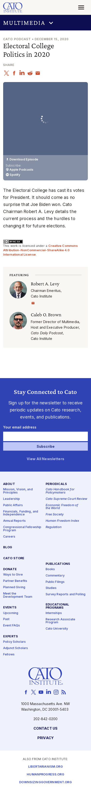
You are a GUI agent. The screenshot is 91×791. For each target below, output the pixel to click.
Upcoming (10, 613)
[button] (45, 23)
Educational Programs (57, 606)
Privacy (45, 738)
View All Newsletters (45, 459)
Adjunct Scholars (15, 648)
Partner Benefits (15, 581)
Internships (54, 613)
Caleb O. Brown (46, 314)
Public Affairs (13, 505)
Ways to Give (13, 575)
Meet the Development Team (17, 595)
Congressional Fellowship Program (22, 529)
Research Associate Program (60, 621)
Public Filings (55, 582)
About (9, 484)
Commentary (55, 575)
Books (50, 569)
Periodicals (56, 484)
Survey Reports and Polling (66, 594)
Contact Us (45, 728)
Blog (7, 547)
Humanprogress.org (45, 774)
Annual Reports (14, 521)
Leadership (11, 499)
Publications (58, 564)
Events (10, 607)
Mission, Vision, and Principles (18, 491)
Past (6, 619)
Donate (10, 569)
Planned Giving (14, 587)
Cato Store (13, 558)
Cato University (57, 629)
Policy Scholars (14, 642)
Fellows (9, 654)
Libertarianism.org (45, 766)
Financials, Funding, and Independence (20, 513)
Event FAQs (11, 625)
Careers (9, 536)
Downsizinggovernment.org (45, 782)
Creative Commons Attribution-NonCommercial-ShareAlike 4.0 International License (40, 250)
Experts (10, 636)
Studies (51, 588)
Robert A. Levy (45, 283)
